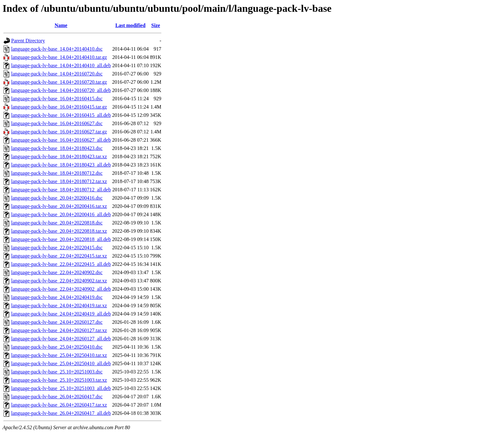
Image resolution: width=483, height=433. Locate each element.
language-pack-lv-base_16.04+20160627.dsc (57, 123)
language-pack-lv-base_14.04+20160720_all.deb (61, 90)
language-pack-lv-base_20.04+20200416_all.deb (61, 214)
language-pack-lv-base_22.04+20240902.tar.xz (59, 280)
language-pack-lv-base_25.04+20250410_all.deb (61, 363)
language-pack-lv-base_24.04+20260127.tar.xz (59, 330)
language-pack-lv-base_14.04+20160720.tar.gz (59, 82)
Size (155, 25)
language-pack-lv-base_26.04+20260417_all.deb (61, 413)
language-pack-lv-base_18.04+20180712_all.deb (61, 189)
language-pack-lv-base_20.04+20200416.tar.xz (59, 206)
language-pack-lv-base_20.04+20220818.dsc (57, 222)
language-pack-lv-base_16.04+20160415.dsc (57, 98)
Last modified (130, 25)
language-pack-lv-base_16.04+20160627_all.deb (61, 140)
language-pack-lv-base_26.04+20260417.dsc (57, 396)
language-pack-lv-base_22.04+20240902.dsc (57, 272)
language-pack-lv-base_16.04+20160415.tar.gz (59, 107)
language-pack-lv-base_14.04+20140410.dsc (57, 49)
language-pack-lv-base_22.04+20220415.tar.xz (59, 256)
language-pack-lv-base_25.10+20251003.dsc (57, 371)
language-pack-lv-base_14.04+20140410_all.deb (61, 65)
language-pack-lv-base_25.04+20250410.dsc (57, 347)
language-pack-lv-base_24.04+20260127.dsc (57, 322)
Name (60, 25)
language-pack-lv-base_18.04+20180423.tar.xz (59, 156)
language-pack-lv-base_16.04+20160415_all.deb (61, 115)
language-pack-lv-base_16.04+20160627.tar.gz (59, 131)
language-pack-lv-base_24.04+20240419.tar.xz (59, 305)
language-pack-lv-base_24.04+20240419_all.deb (61, 313)
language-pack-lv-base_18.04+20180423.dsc (57, 148)
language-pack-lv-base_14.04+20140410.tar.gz (59, 57)
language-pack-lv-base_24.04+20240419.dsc (57, 297)
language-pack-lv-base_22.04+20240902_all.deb (61, 289)
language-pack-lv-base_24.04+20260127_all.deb (61, 338)
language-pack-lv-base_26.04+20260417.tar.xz (59, 405)
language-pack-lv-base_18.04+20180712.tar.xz (59, 181)
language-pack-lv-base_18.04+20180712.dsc (57, 173)
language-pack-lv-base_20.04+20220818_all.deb (61, 239)
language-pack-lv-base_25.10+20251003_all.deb (61, 388)
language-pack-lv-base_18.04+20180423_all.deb (61, 164)
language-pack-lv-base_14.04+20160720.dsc (57, 73)
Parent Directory (28, 40)
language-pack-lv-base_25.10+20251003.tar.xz (59, 380)
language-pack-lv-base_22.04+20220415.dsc (57, 247)
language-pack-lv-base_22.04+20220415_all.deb (61, 264)
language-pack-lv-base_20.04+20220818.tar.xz (59, 231)
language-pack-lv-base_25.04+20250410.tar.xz (59, 355)
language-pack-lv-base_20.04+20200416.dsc (57, 198)
